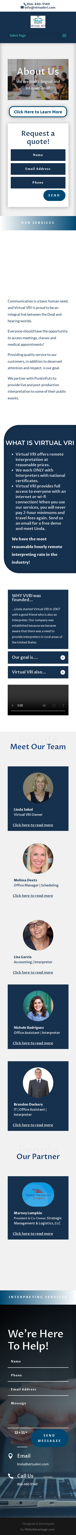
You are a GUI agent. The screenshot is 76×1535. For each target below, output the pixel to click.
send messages (49, 1438)
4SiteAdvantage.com (40, 1529)
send (54, 195)
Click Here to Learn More (38, 111)
